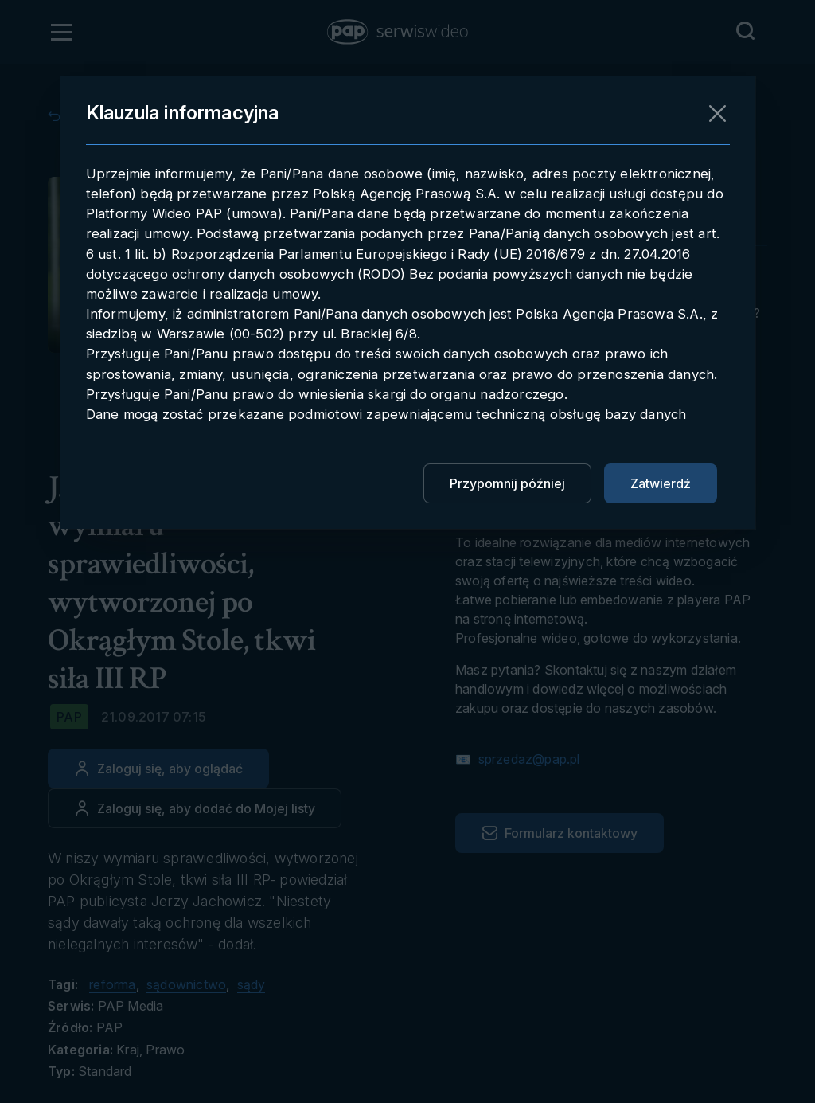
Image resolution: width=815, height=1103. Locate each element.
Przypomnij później (507, 483)
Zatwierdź (660, 483)
